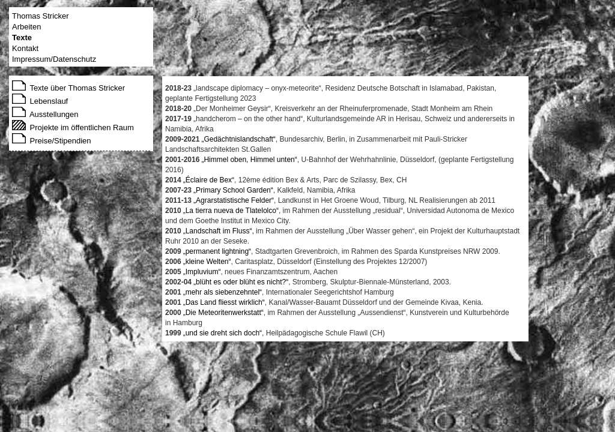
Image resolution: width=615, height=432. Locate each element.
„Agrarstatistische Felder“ (233, 200)
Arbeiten (26, 26)
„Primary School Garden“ (233, 190)
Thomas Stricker (40, 15)
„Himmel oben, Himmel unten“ (249, 159)
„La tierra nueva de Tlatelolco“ (231, 210)
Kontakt (25, 48)
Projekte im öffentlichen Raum (73, 127)
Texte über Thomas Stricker (68, 87)
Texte (22, 37)
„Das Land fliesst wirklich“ (224, 302)
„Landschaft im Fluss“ (217, 231)
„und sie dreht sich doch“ (222, 333)
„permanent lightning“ (217, 251)
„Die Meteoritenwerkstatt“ (223, 312)
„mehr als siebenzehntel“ (222, 292)
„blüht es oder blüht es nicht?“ (240, 282)
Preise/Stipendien (51, 140)
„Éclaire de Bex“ (208, 180)
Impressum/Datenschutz (54, 59)
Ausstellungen (45, 114)
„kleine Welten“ (207, 261)
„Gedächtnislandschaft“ (238, 139)
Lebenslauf (40, 101)
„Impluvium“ (202, 272)
